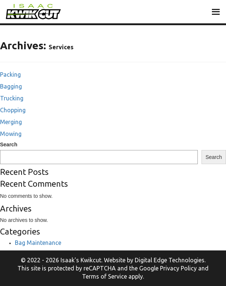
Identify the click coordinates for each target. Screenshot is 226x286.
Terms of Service (104, 276)
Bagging (11, 86)
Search (8, 144)
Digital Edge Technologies (169, 260)
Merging (11, 122)
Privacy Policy (178, 268)
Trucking (11, 98)
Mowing (11, 134)
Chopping (13, 110)
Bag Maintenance (38, 243)
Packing (10, 74)
